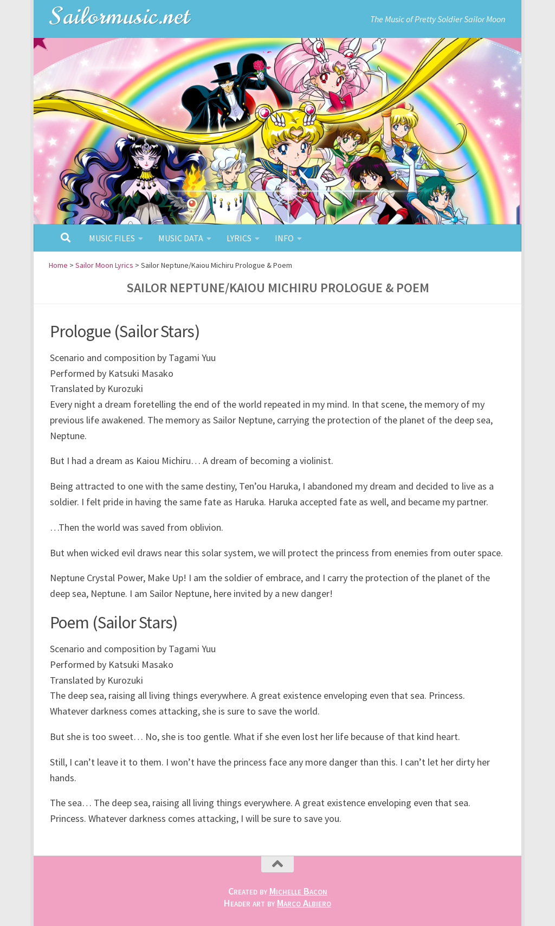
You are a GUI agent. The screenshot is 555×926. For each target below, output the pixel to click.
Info (284, 238)
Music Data (180, 238)
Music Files (112, 238)
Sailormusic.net (120, 16)
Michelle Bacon (298, 891)
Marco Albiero (304, 903)
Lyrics (239, 238)
